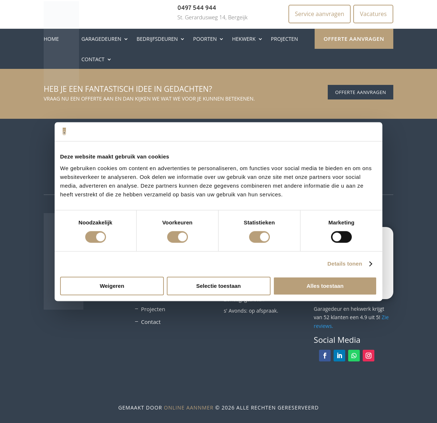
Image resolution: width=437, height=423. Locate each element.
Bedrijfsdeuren (157, 38)
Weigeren (112, 286)
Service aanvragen (320, 14)
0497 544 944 (196, 8)
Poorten (205, 38)
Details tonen (344, 264)
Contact (92, 59)
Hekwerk (244, 38)
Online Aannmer (188, 407)
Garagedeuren (101, 38)
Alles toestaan (325, 286)
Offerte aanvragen (354, 38)
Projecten (284, 38)
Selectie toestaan (218, 286)
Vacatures (373, 14)
